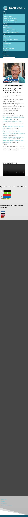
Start (4, 11)
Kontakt (5, 41)
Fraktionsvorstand (7, 27)
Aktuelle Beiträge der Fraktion (10, 31)
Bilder (4, 54)
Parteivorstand (6, 15)
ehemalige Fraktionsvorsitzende (11, 32)
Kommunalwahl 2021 (8, 16)
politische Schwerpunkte (9, 29)
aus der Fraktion (7, 36)
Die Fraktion (6, 25)
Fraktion (5, 23)
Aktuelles (5, 34)
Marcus (7, 95)
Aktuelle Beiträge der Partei (10, 18)
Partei (4, 13)
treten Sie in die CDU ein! (9, 22)
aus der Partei (6, 38)
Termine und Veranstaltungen (10, 39)
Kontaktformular (7, 43)
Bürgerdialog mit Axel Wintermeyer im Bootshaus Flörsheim (13, 90)
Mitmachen (6, 50)
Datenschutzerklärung (8, 48)
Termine (5, 52)
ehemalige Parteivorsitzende (10, 20)
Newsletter (5, 45)
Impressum (6, 46)
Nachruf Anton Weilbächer (9, 116)
